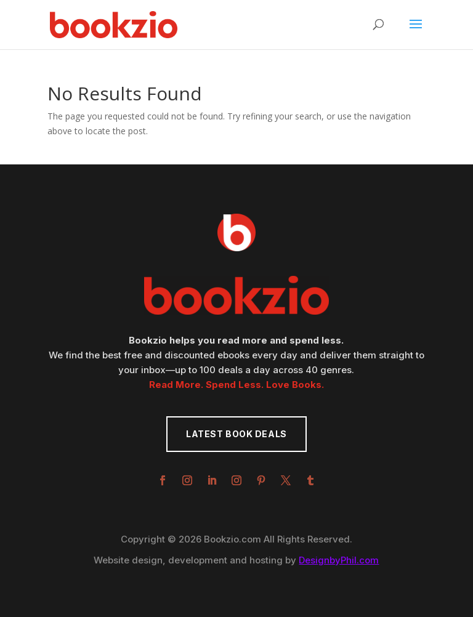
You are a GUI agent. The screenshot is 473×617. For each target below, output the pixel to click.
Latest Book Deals (236, 434)
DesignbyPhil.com (339, 560)
